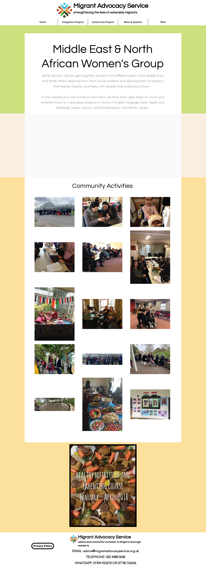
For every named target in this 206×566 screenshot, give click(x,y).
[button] (73, 22)
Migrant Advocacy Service (110, 6)
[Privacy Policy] (42, 546)
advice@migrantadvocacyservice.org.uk (111, 551)
